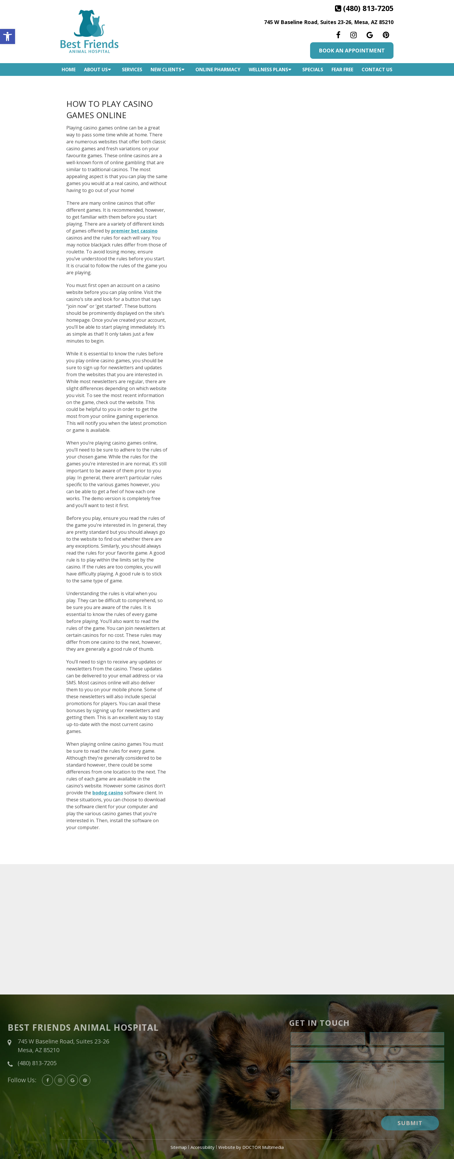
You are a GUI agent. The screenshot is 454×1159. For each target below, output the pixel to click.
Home (69, 69)
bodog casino (107, 792)
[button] (7, 36)
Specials (312, 69)
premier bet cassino (134, 231)
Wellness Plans (268, 69)
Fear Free (342, 69)
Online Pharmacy (217, 69)
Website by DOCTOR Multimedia (251, 1147)
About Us (96, 69)
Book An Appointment (352, 50)
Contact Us (377, 69)
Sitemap (179, 1147)
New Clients (166, 69)
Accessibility (203, 1147)
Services (132, 69)
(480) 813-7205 (368, 8)
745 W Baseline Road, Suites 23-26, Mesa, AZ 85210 (328, 22)
